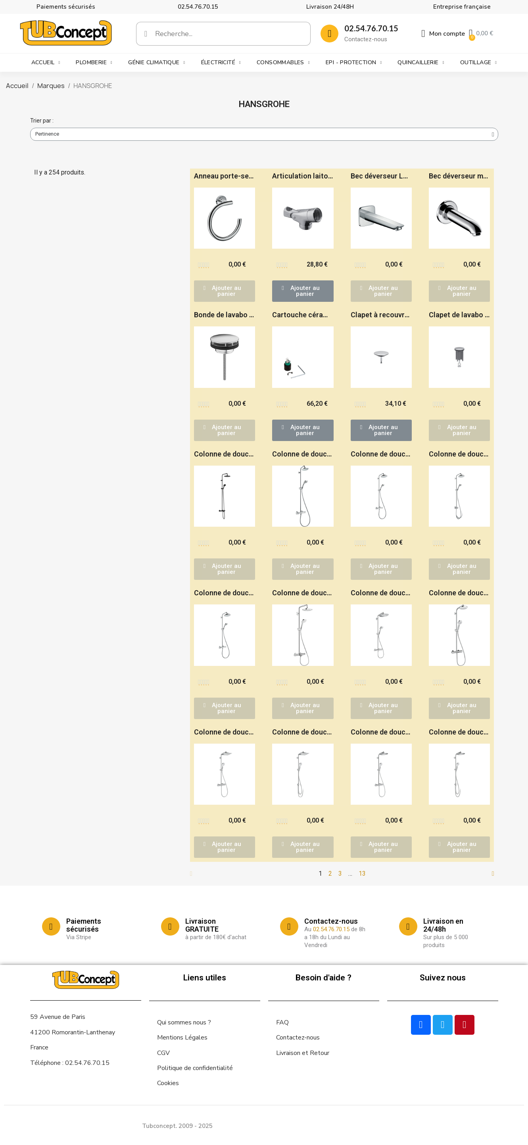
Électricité (221, 63)
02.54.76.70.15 (198, 7)
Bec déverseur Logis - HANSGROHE (408, 176)
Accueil (45, 63)
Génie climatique (156, 63)
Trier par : (42, 120)
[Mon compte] (443, 34)
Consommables (283, 63)
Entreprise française (462, 7)
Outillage (478, 63)
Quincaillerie (420, 63)
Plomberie (94, 63)
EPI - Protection (354, 63)
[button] (224, 291)
